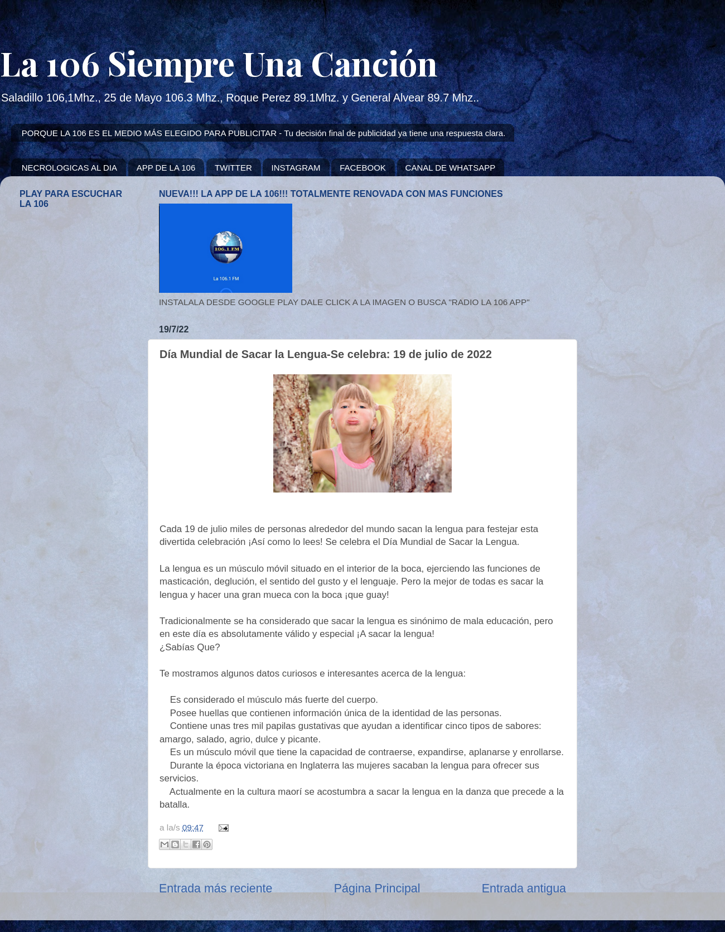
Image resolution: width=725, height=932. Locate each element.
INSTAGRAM (295, 167)
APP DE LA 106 (166, 167)
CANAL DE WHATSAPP (450, 167)
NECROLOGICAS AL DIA (69, 167)
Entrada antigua (524, 888)
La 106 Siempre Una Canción (219, 62)
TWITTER (233, 167)
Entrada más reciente (215, 888)
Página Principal (377, 888)
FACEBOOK (363, 167)
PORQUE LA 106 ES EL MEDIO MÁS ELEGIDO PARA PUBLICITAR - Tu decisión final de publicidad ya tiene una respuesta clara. (264, 133)
